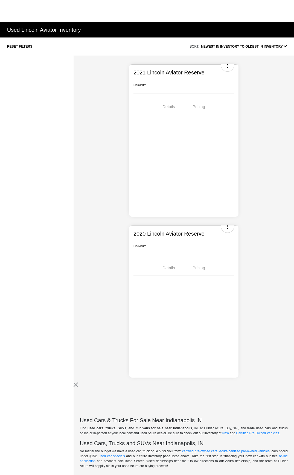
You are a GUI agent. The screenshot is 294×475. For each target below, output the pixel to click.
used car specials (112, 456)
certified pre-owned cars (199, 451)
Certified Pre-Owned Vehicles (257, 433)
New (225, 433)
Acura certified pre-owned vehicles (244, 451)
